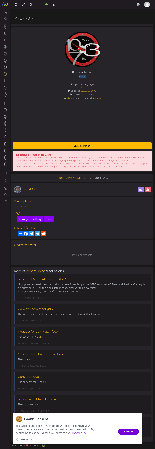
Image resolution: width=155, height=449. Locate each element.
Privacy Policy (78, 433)
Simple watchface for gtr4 (37, 399)
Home (59, 177)
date (49, 219)
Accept (128, 431)
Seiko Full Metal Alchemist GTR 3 (42, 279)
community (35, 271)
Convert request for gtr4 (35, 309)
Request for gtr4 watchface (38, 331)
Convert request (30, 377)
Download (82, 145)
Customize (24, 439)
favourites (96, 98)
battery (37, 219)
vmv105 (29, 189)
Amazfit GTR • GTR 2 (79, 177)
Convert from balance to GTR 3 (40, 354)
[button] (138, 4)
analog (23, 219)
